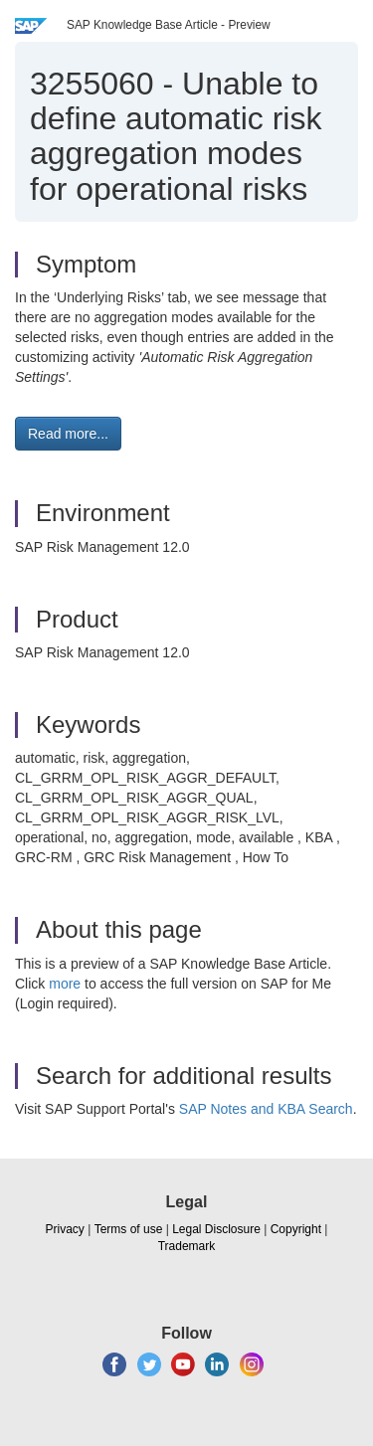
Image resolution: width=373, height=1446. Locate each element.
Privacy (65, 1229)
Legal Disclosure (216, 1229)
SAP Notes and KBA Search (266, 1109)
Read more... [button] (68, 434)
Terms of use (128, 1229)
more (65, 984)
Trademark (187, 1246)
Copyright (296, 1229)
